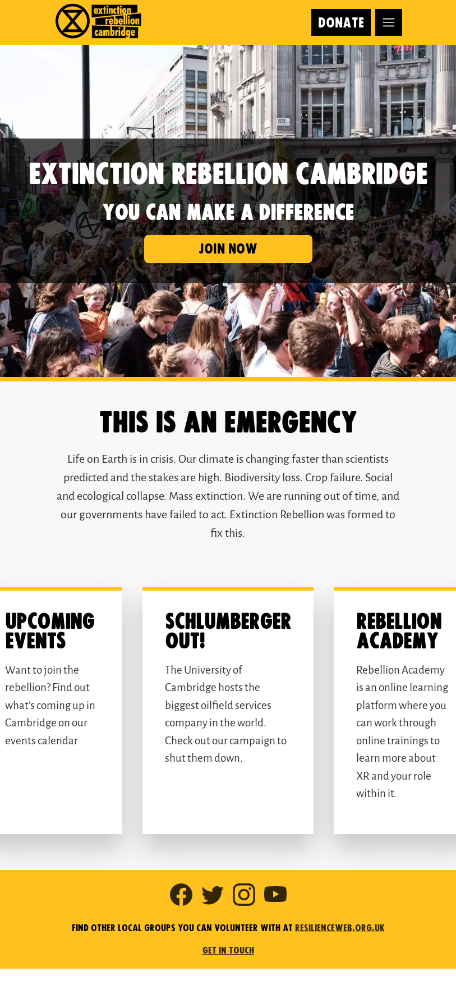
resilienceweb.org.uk (340, 928)
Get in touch (228, 951)
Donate (341, 23)
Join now (228, 249)
